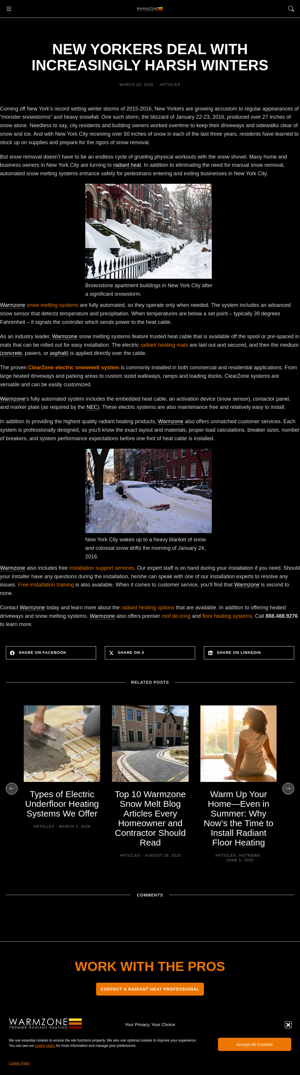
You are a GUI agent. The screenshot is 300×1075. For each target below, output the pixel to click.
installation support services (101, 568)
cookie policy (45, 1046)
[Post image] (62, 743)
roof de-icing (175, 616)
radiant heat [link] (127, 165)
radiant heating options (148, 607)
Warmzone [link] (12, 305)
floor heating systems (227, 616)
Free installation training (46, 585)
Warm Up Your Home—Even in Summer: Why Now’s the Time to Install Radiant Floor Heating (238, 818)
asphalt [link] (58, 353)
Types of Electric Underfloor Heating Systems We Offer (62, 803)
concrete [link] (12, 353)
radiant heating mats (164, 345)
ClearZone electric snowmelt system (73, 367)
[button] (288, 1025)
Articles (170, 84)
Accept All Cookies (254, 1044)
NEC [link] (92, 407)
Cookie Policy (19, 1063)
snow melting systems (52, 305)
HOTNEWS (249, 855)
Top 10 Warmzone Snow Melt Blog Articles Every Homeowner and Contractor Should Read (150, 818)
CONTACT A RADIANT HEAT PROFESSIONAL (150, 989)
